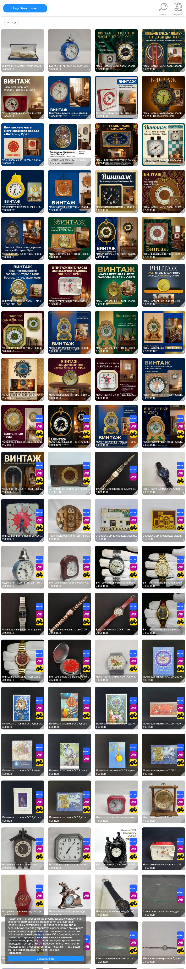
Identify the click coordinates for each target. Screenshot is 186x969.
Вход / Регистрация (25, 8)
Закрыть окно (45, 958)
